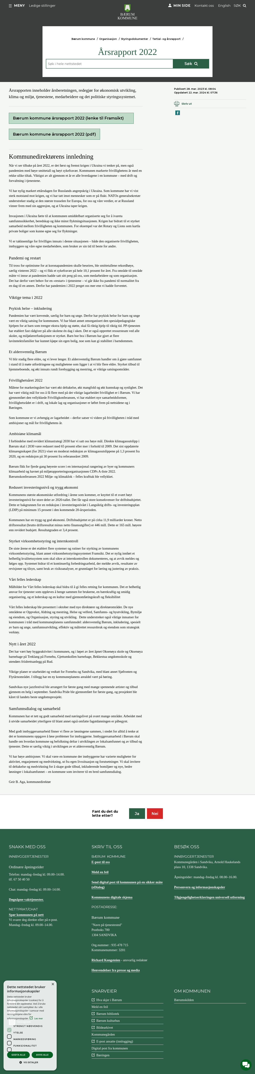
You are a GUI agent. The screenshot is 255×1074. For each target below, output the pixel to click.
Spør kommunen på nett (26, 915)
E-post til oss (101, 862)
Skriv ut (187, 103)
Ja (137, 813)
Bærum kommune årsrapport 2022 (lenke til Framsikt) (68, 118)
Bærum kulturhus (108, 1020)
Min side (181, 6)
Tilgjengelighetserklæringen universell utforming (209, 897)
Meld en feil (100, 872)
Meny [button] (19, 6)
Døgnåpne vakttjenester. (26, 899)
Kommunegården (103, 1034)
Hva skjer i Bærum (109, 1000)
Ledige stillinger (42, 6)
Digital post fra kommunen (110, 1048)
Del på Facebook (178, 114)
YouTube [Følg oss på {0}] (23, 1011)
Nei (155, 813)
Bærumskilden (184, 1000)
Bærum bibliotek (107, 1014)
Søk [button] (237, 6)
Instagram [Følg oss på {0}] (24, 1022)
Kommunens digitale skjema (112, 897)
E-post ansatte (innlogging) (114, 1041)
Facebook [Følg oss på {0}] (23, 1001)
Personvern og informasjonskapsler (199, 887)
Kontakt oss (204, 6)
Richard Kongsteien (106, 960)
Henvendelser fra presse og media (116, 970)
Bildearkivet (104, 1027)
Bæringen (102, 1055)
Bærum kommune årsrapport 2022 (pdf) (54, 134)
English (224, 6)
